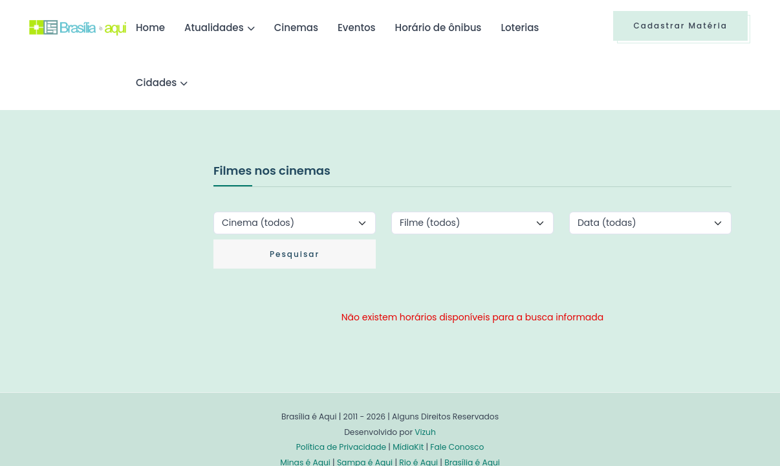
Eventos (357, 27)
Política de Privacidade (341, 446)
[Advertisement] (126, 258)
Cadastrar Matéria (680, 25)
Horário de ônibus (438, 27)
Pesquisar (295, 254)
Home (150, 27)
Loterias (520, 27)
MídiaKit (408, 446)
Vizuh (425, 432)
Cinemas (296, 27)
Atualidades (214, 27)
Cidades (156, 82)
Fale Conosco (457, 446)
